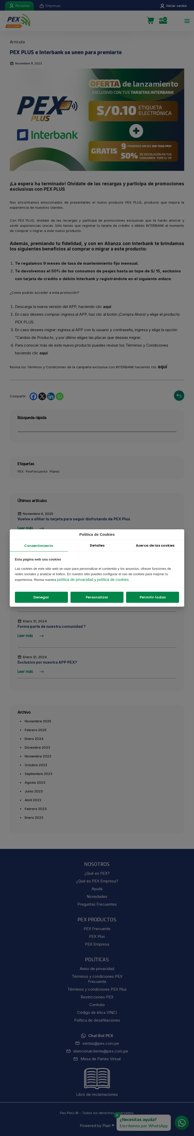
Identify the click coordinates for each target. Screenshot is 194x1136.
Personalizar (97, 597)
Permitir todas (153, 597)
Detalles (97, 545)
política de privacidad (75, 579)
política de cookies (113, 579)
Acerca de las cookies (155, 545)
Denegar (41, 597)
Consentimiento (38, 545)
